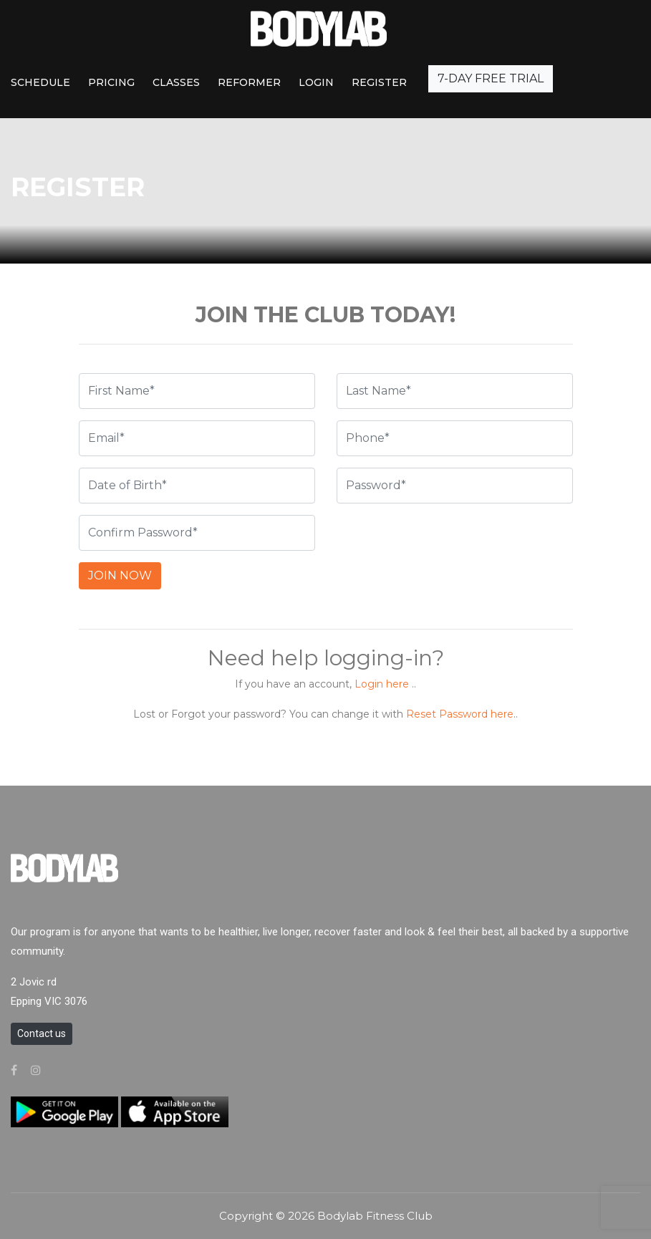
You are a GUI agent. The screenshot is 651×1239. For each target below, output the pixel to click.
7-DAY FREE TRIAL (491, 78)
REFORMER (249, 82)
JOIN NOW (120, 575)
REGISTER (379, 82)
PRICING (111, 82)
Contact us (41, 1033)
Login (316, 82)
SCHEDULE (40, 82)
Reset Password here (459, 714)
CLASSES (176, 82)
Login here (382, 684)
